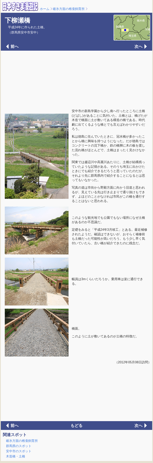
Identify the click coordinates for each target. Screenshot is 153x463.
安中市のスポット (18, 451)
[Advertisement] (76, 79)
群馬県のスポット (18, 446)
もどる (76, 425)
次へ (138, 46)
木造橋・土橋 (15, 456)
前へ (15, 46)
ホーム (44, 9)
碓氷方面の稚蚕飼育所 (69, 9)
